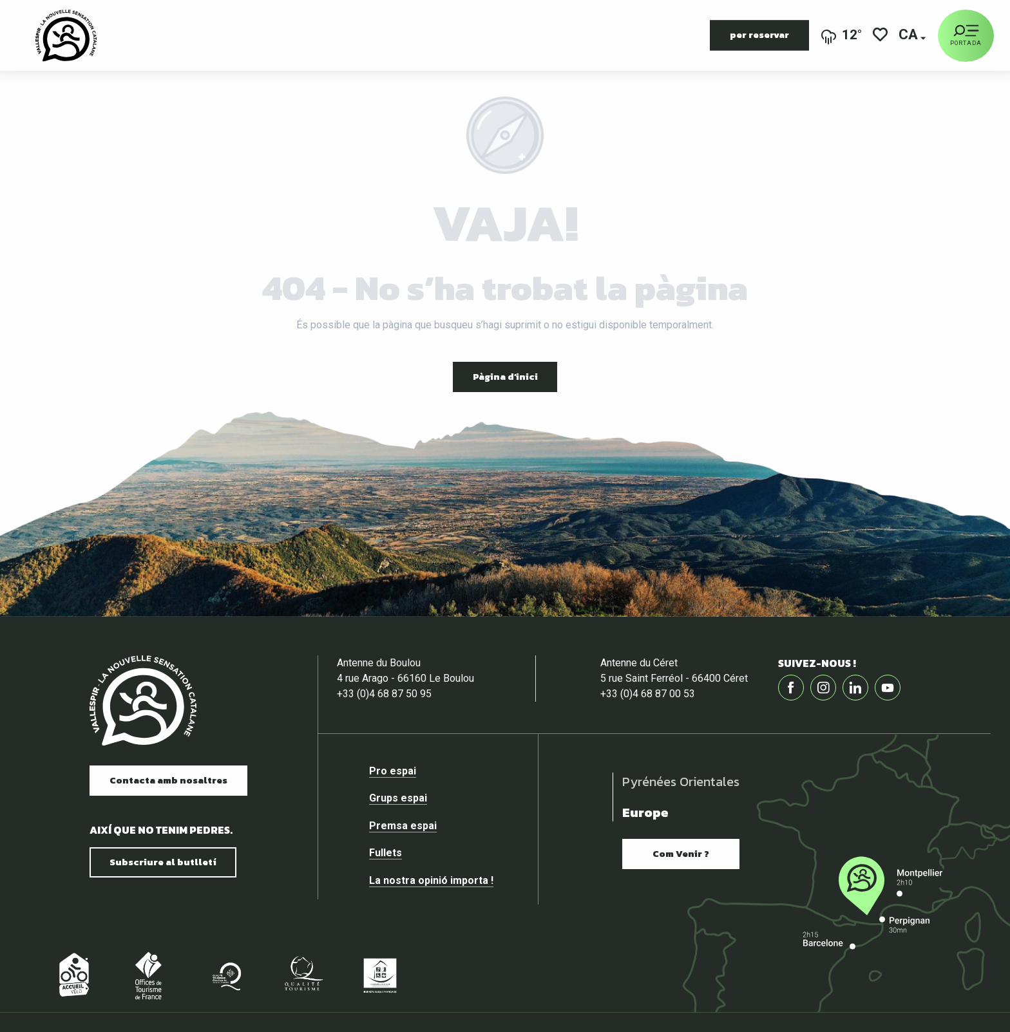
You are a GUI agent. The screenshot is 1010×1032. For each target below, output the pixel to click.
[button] (909, 35)
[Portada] (966, 36)
